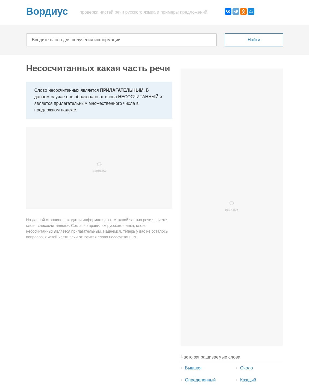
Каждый (248, 380)
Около (246, 368)
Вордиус (47, 11)
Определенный (200, 380)
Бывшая (193, 368)
